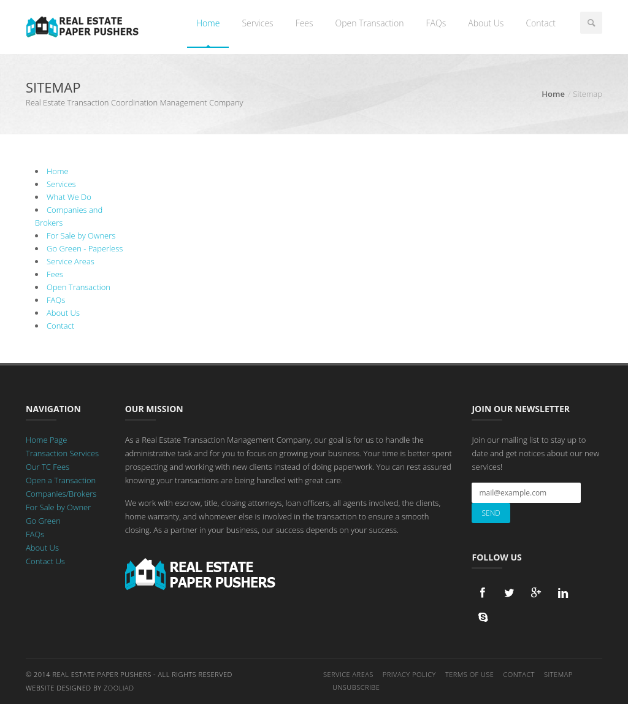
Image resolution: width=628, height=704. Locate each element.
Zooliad (119, 687)
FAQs (436, 23)
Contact (541, 23)
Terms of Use (469, 674)
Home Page (46, 439)
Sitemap (558, 674)
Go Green (43, 520)
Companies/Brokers (61, 493)
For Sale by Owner (58, 507)
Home (208, 23)
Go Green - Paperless (85, 248)
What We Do (69, 196)
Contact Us (45, 561)
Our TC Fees (47, 466)
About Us (486, 23)
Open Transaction (369, 23)
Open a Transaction (61, 480)
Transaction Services (62, 453)
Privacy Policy (409, 674)
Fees (304, 23)
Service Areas (70, 261)
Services (257, 23)
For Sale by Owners (81, 235)
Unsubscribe (356, 687)
